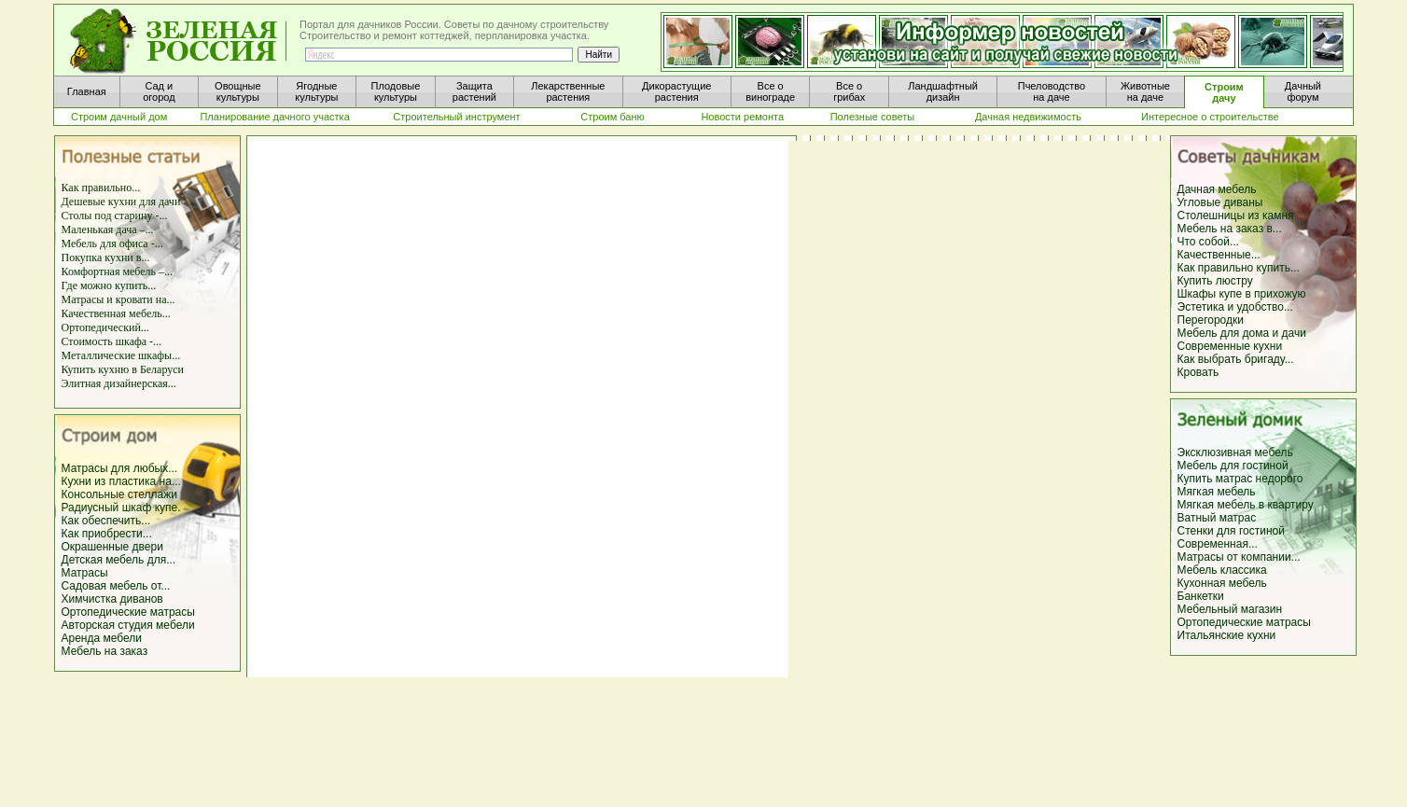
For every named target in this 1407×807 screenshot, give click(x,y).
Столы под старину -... (115, 215)
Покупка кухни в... (106, 257)
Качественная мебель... (116, 313)
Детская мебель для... (119, 559)
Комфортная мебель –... (118, 271)
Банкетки (1200, 596)
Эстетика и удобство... (1235, 306)
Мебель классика (1222, 570)
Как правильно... (101, 187)
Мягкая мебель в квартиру (1245, 504)
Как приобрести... (107, 533)
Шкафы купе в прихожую (1241, 293)
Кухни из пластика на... (121, 481)
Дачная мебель (1217, 189)
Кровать (1198, 372)
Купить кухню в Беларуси (123, 369)
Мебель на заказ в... (1229, 228)
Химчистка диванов (112, 598)
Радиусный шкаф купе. (121, 507)
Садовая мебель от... (116, 585)
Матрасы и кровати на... (118, 299)
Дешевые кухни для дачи (121, 201)
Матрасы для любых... (120, 468)
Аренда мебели (102, 638)
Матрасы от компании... (1239, 557)
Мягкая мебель (1216, 491)
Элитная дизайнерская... (119, 383)
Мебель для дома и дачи (1241, 333)
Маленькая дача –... (108, 229)
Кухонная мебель (1222, 583)
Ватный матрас (1217, 517)
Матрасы (85, 572)
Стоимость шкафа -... (112, 341)
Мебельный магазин (1230, 609)
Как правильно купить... (1238, 267)
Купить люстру (1215, 280)
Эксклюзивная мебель (1235, 452)
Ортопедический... (105, 327)
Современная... (1217, 543)
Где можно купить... (109, 285)
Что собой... (1208, 241)
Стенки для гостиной (1231, 530)
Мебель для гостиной (1233, 465)
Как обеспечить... (106, 520)
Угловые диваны (1220, 202)
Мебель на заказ (105, 651)
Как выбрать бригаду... (1235, 359)
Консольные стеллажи (119, 494)
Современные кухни (1230, 346)
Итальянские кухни (1226, 635)
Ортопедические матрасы (128, 612)
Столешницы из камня (1235, 215)
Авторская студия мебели (128, 625)
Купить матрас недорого (1240, 478)
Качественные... (1219, 254)
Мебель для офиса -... (112, 243)
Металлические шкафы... (121, 355)
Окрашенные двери (112, 546)
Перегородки (1210, 320)
